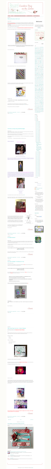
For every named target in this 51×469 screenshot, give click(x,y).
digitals (12, 234)
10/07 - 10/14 (37, 132)
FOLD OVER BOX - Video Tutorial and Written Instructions (16, 423)
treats (37, 107)
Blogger (32, 467)
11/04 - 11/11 (37, 128)
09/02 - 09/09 (37, 137)
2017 (36, 116)
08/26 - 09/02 (37, 138)
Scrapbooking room (38, 98)
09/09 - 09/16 (37, 136)
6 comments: (18, 416)
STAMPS (35, 104)
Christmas (36, 63)
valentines (42, 108)
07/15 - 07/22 (37, 153)
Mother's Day (39, 86)
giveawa (38, 76)
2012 (36, 120)
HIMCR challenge (36, 79)
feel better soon (38, 72)
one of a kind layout (39, 91)
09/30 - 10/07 (37, 133)
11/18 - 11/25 (37, 126)
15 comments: (18, 257)
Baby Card (39, 51)
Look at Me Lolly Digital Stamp (40, 81)
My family (42, 86)
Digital (39, 66)
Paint (35, 93)
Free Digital (36, 73)
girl (42, 75)
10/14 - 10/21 (37, 131)
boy (41, 54)
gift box (37, 75)
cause (11, 113)
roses (40, 96)
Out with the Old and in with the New (39, 92)
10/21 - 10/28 (37, 130)
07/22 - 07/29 (37, 152)
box (39, 54)
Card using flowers (39, 57)
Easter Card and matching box (40, 70)
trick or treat (40, 107)
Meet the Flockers (36, 84)
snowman (36, 101)
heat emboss (41, 78)
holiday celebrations (41, 79)
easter (40, 69)
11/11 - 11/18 (37, 127)
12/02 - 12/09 (37, 124)
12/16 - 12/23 (37, 122)
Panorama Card (38, 93)
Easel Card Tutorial (37, 69)
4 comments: (18, 112)
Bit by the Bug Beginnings (38, 52)
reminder (38, 96)
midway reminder (40, 85)
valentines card (37, 109)
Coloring (35, 64)
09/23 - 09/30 (37, 134)
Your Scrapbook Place (37, 112)
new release (39, 89)
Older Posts (31, 419)
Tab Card (38, 104)
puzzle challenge (41, 95)
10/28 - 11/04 (37, 129)
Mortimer (36, 86)
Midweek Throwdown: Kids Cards (14, 18)
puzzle (38, 95)
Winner (35, 111)
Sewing (41, 99)
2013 (36, 119)
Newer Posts (9, 419)
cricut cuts (12, 417)
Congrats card (39, 64)
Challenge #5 (40, 61)
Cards (10, 113)
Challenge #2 (36, 60)
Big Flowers (42, 51)
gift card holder (39, 75)
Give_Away (36, 76)
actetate (35, 49)
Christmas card (40, 63)
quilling (35, 96)
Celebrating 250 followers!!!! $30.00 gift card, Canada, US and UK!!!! (18, 451)
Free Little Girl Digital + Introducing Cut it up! (16, 261)
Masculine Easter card (40, 83)
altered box (41, 49)
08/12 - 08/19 (37, 140)
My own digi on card (37, 87)
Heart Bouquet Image (38, 78)
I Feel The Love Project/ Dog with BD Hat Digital (16, 128)
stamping (41, 103)
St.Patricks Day (37, 103)
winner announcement (39, 111)
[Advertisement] (21, 120)
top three (36, 106)
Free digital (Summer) (11, 237)
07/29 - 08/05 (37, 151)
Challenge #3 (40, 60)
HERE (40, 222)
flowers (42, 72)
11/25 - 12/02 (37, 125)
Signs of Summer (41, 100)
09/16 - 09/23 (37, 135)
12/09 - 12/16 (37, 123)
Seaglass (39, 99)
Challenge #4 (36, 61)
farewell (35, 72)
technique (42, 104)
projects (36, 95)
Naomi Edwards (37, 189)
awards (36, 51)
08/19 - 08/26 (37, 139)
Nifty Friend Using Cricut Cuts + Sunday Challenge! (17, 328)
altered (38, 49)
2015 (36, 117)
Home (20, 419)
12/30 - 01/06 (37, 121)
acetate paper (41, 48)
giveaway (42, 76)
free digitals (41, 73)
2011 (36, 177)
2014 (36, 118)
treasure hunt (39, 106)
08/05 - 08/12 (37, 141)
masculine (36, 83)
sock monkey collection (40, 101)
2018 (36, 115)
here (24, 104)
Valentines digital (41, 109)
